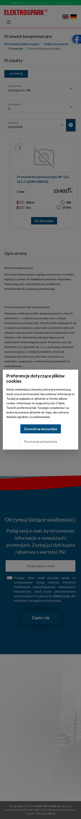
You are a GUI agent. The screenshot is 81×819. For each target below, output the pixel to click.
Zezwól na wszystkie (40, 429)
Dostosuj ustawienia (40, 441)
